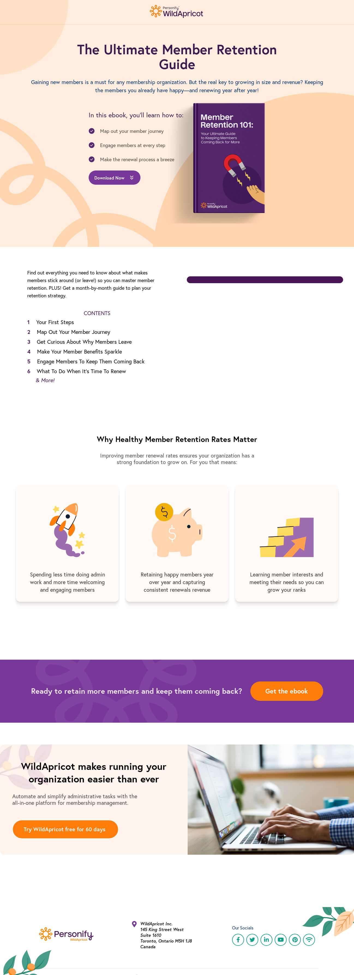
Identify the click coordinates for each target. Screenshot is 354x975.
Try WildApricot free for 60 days (65, 829)
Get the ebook (286, 691)
